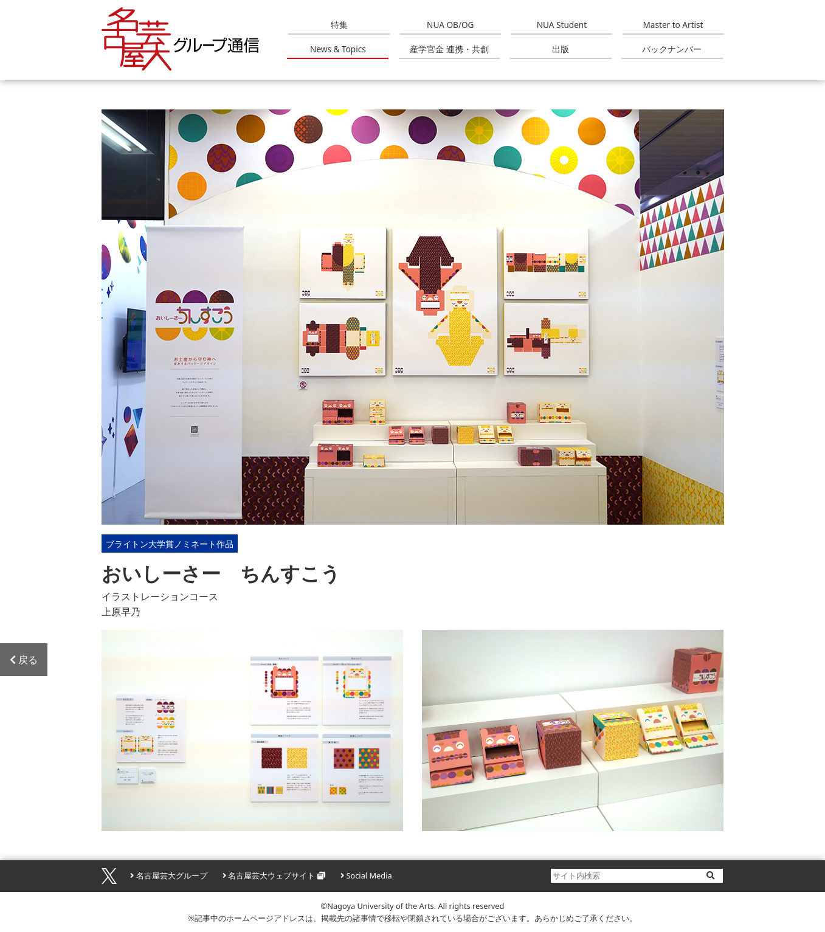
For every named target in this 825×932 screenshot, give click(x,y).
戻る (24, 659)
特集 (339, 24)
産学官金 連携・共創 (449, 49)
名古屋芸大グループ (171, 875)
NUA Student (562, 24)
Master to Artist (673, 24)
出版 (560, 49)
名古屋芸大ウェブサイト (271, 875)
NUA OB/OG (450, 24)
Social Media (369, 875)
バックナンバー (672, 49)
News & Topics (338, 49)
